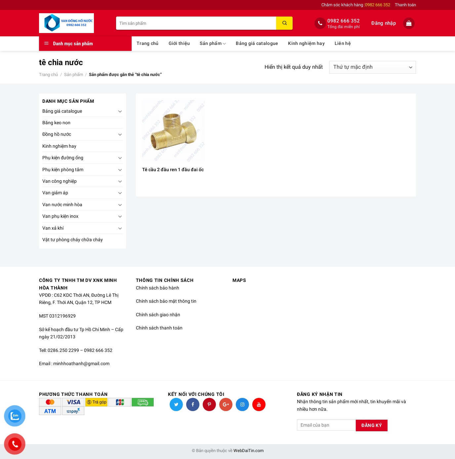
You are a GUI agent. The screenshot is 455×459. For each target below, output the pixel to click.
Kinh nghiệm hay (306, 43)
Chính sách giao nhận (158, 314)
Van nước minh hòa (62, 204)
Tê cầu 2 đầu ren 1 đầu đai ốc (173, 169)
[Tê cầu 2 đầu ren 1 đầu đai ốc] (173, 131)
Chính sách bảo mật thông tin (166, 301)
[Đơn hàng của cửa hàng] (372, 67)
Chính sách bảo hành (157, 287)
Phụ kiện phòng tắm (62, 169)
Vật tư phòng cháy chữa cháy (72, 239)
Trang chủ (148, 43)
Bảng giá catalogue (257, 43)
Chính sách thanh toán (159, 327)
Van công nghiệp (59, 181)
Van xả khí (52, 228)
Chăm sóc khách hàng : (355, 5)
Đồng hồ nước (56, 134)
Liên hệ (343, 43)
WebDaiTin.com (248, 450)
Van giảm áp (55, 192)
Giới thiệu (179, 43)
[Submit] (284, 23)
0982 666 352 (343, 21)
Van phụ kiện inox (60, 216)
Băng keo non (56, 122)
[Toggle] (120, 111)
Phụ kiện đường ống (62, 157)
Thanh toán (405, 4)
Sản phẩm (213, 44)
